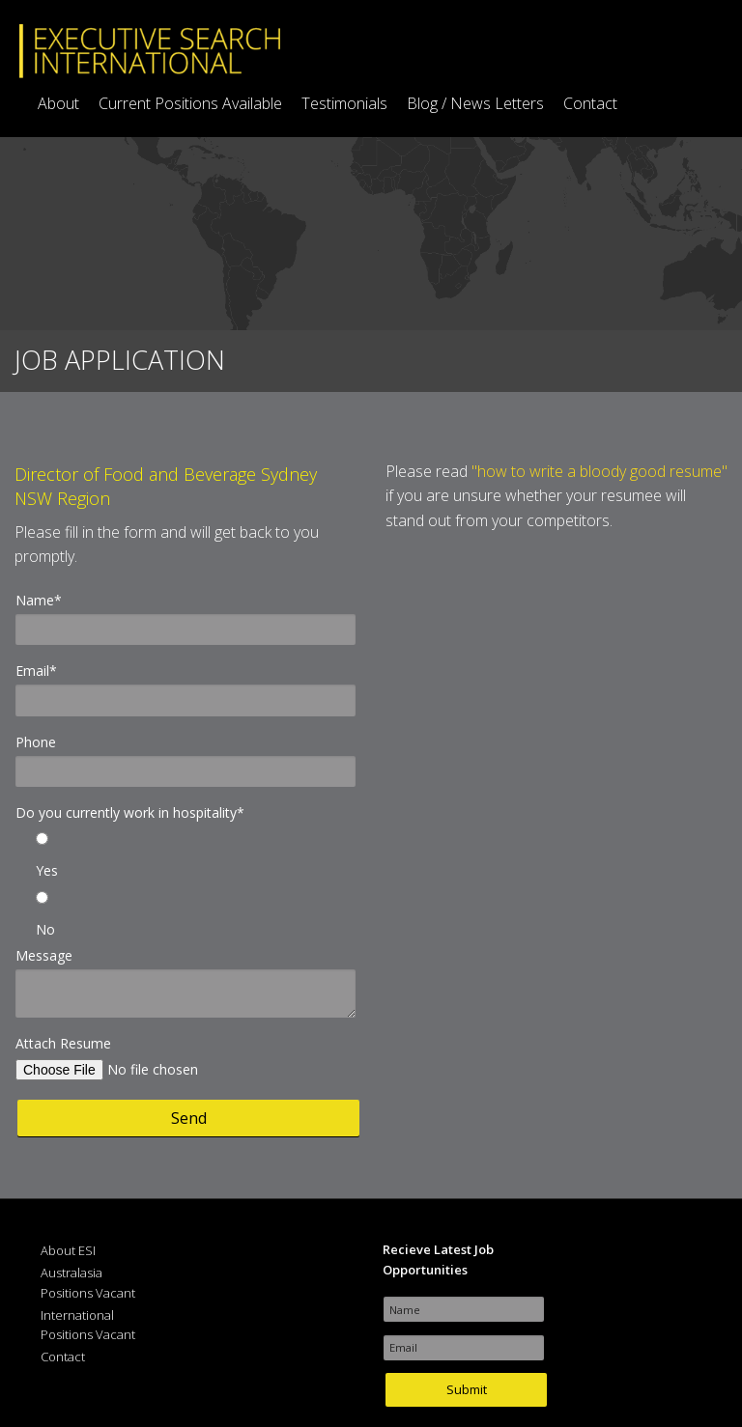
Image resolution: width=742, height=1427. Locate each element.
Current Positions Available (190, 103)
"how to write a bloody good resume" (599, 471)
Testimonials (344, 103)
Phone (35, 742)
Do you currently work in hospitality (129, 812)
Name (38, 600)
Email (36, 670)
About (58, 103)
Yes (47, 870)
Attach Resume (63, 1043)
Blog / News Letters (475, 103)
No (45, 929)
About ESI (68, 1250)
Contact (590, 103)
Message (43, 955)
